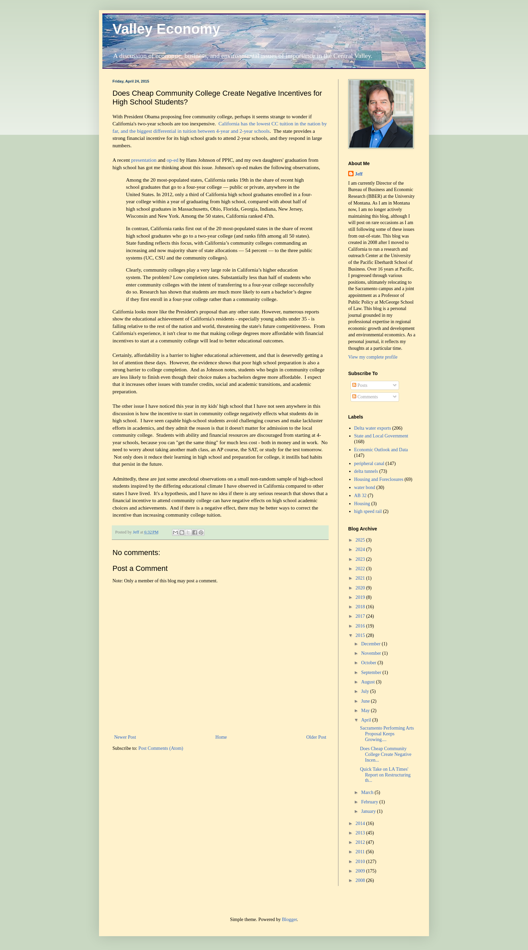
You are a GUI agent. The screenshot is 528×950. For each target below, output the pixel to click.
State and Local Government (381, 435)
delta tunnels (366, 471)
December (371, 643)
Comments (365, 396)
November (371, 653)
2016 (361, 626)
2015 (361, 635)
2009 (361, 871)
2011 (361, 851)
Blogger (289, 919)
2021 (361, 578)
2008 (361, 880)
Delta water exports (372, 428)
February (370, 801)
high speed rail (368, 511)
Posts (359, 385)
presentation (144, 160)
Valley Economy (166, 29)
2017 (361, 616)
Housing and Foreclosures (378, 479)
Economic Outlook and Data (381, 449)
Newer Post (125, 737)
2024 (361, 549)
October (369, 662)
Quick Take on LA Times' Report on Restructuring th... (385, 775)
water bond (364, 487)
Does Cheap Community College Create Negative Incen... (385, 754)
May (366, 710)
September (371, 672)
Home (221, 737)
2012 (361, 842)
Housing (362, 503)
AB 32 (360, 495)
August (368, 681)
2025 (361, 540)
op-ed (173, 160)
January (369, 811)
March (367, 792)
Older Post (316, 737)
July (365, 691)
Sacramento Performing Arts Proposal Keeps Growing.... (387, 734)
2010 (361, 861)
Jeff (359, 174)
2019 (361, 597)
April (366, 720)
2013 (361, 832)
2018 (361, 606)
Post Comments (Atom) (160, 748)
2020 (361, 587)
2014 (361, 823)
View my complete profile (373, 357)
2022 (361, 568)
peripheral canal (369, 463)
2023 (361, 559)
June (366, 701)
